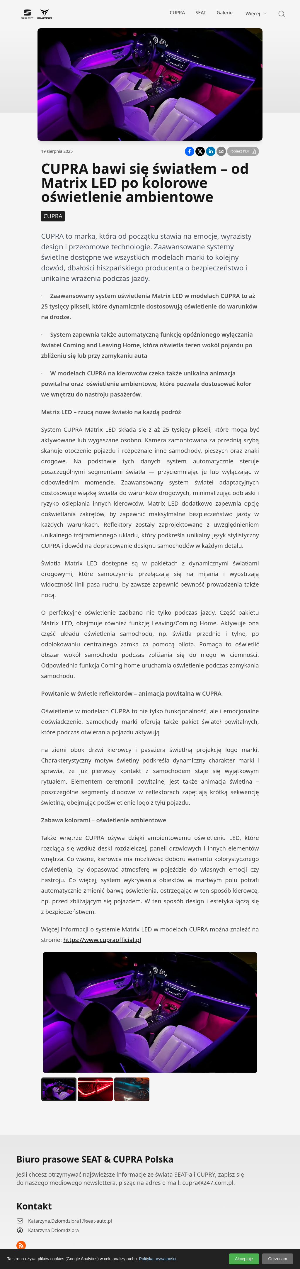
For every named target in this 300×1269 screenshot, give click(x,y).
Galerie (225, 12)
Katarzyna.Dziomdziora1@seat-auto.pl (70, 1221)
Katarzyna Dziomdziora (53, 1230)
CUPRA (177, 12)
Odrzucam (277, 1258)
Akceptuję (244, 1258)
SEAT (200, 12)
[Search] (278, 14)
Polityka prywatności (157, 1258)
